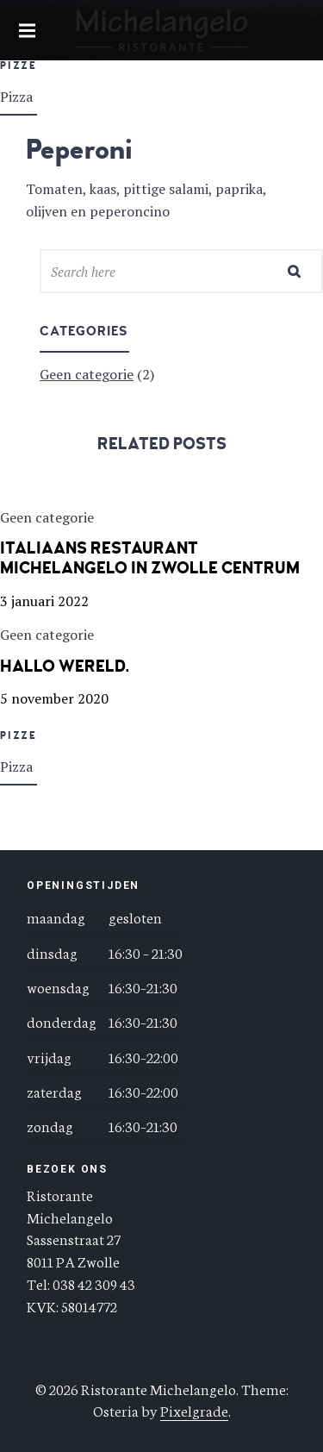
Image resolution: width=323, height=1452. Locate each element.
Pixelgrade (194, 1409)
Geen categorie (87, 374)
